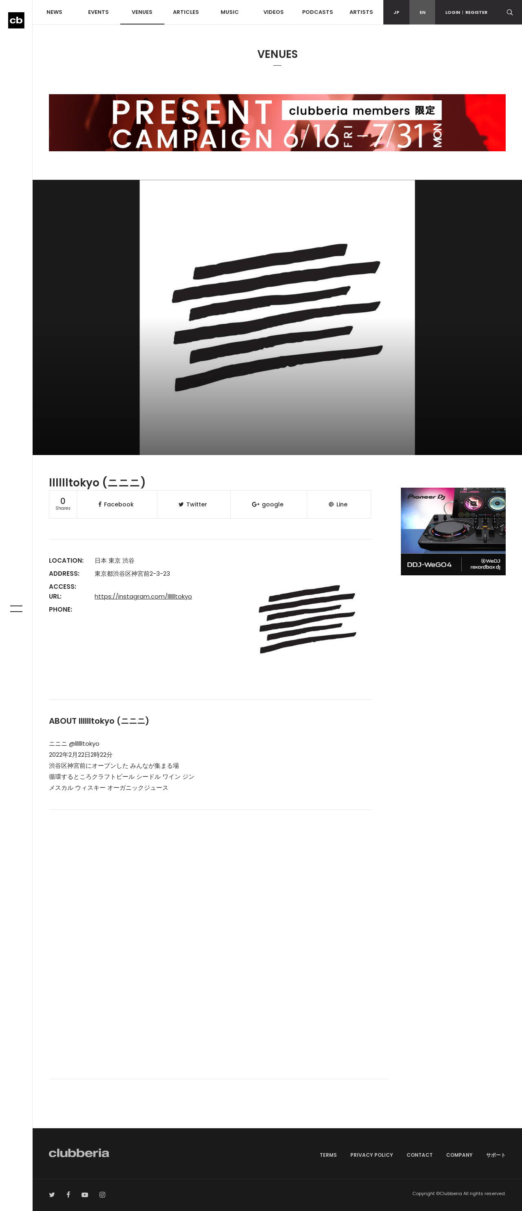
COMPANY (459, 1154)
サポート (496, 1154)
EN (422, 12)
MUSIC (230, 12)
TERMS (328, 1154)
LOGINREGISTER (466, 12)
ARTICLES (186, 12)
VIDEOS (273, 12)
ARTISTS (361, 12)
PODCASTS (317, 12)
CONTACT (420, 1154)
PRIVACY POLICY (371, 1154)
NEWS (54, 12)
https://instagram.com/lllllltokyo (143, 596)
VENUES (142, 12)
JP (396, 12)
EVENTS (98, 12)
